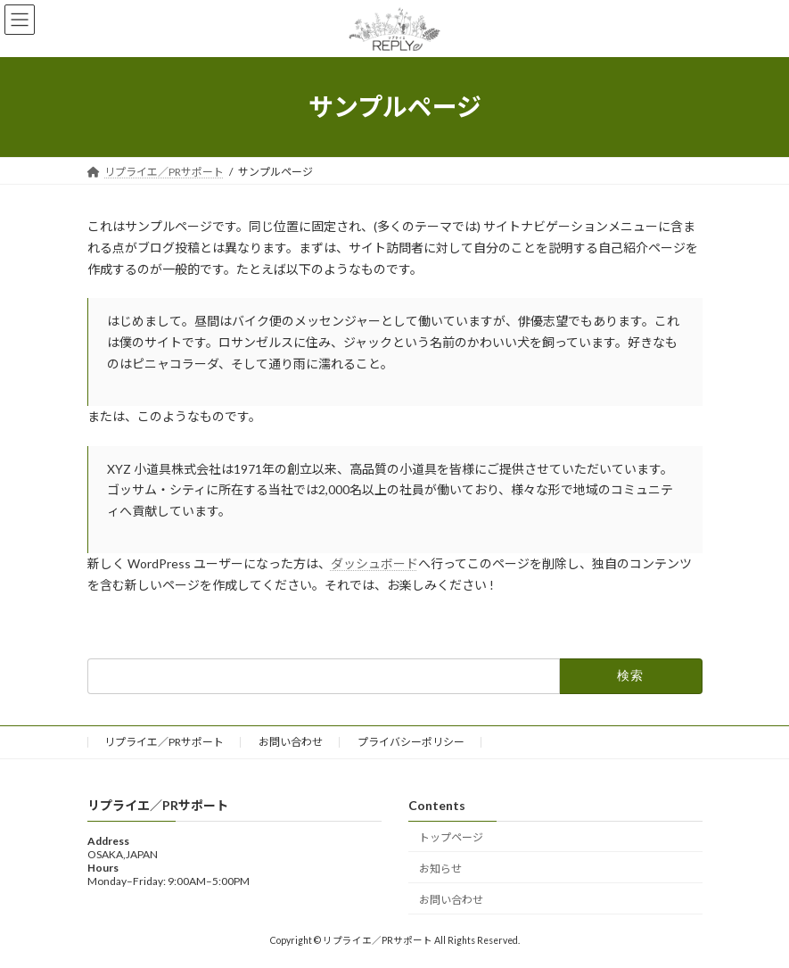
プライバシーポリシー (411, 742)
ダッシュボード (374, 563)
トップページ (451, 837)
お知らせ (440, 868)
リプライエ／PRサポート (164, 742)
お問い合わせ (291, 742)
